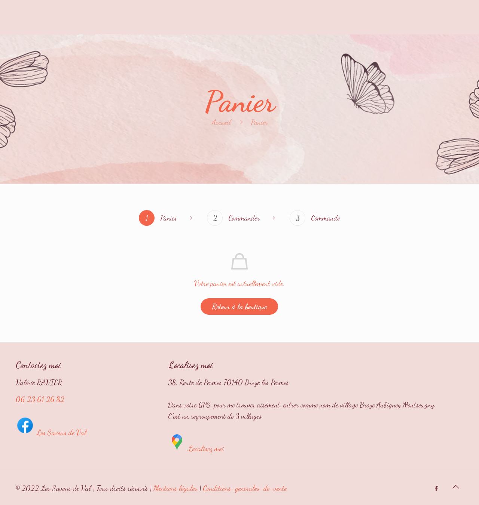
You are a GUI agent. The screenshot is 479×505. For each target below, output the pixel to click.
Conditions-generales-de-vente (245, 488)
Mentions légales (175, 488)
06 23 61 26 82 (40, 399)
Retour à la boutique (239, 306)
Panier (259, 122)
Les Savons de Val (51, 432)
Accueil (221, 122)
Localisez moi (196, 448)
